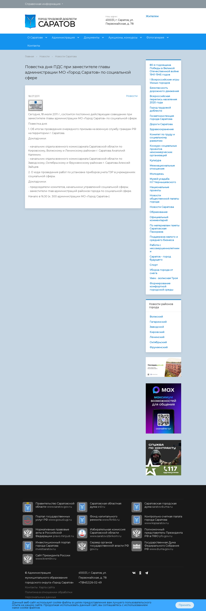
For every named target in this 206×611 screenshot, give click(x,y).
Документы (92, 37)
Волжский (156, 316)
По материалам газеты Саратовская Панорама (164, 228)
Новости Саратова (66, 56)
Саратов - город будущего (160, 258)
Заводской (157, 326)
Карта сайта (47, 587)
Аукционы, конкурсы (122, 37)
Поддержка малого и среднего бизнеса (164, 238)
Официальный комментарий (159, 219)
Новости (44, 56)
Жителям (152, 16)
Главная (29, 56)
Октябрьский (158, 342)
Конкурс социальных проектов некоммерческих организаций (163, 150)
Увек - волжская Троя (164, 278)
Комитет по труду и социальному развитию (162, 137)
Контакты (33, 45)
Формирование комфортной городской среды (161, 286)
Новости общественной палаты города (164, 198)
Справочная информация (43, 4)
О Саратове (35, 37)
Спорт (154, 264)
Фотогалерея (155, 37)
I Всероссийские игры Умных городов (164, 81)
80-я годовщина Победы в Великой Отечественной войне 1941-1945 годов (164, 69)
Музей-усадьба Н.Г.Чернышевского (163, 180)
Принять (185, 605)
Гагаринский (158, 321)
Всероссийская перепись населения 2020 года (163, 99)
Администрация (63, 37)
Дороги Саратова (161, 124)
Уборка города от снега (161, 271)
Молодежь (157, 173)
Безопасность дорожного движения (164, 89)
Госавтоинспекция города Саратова (162, 117)
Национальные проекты (159, 189)
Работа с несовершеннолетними (164, 248)
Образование (159, 212)
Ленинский (157, 337)
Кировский (157, 332)
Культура (155, 160)
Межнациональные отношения (162, 167)
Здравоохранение (162, 129)
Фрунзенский (159, 347)
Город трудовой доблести (160, 109)
